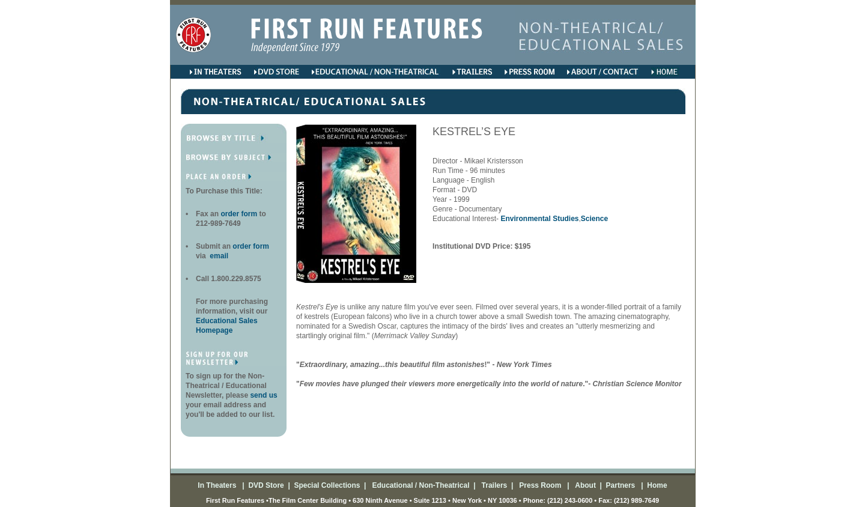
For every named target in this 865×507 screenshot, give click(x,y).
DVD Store (266, 485)
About (584, 485)
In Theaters (218, 485)
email (218, 256)
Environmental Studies (539, 218)
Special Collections (326, 485)
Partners (619, 485)
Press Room (538, 485)
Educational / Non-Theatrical (420, 485)
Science (594, 218)
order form (239, 214)
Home (656, 485)
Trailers (493, 485)
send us (263, 395)
